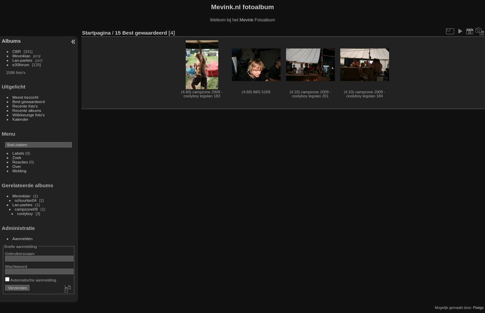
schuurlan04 (26, 200)
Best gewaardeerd (29, 101)
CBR (17, 51)
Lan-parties (23, 60)
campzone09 (26, 209)
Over (17, 166)
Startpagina (96, 33)
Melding (19, 171)
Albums (11, 41)
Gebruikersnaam (20, 253)
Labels (18, 153)
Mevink (247, 19)
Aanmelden (23, 238)
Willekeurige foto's (29, 115)
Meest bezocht (26, 97)
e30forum (21, 64)
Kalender (20, 119)
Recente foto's (25, 106)
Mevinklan (22, 56)
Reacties (20, 162)
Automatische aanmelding (30, 280)
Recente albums (27, 110)
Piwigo (478, 308)
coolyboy (25, 213)
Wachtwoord (16, 266)
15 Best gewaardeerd (141, 33)
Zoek (17, 157)
